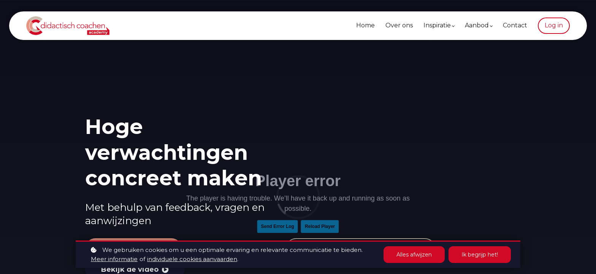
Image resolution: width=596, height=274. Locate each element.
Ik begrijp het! (479, 254)
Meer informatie (114, 259)
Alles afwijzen (414, 254)
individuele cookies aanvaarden (192, 259)
